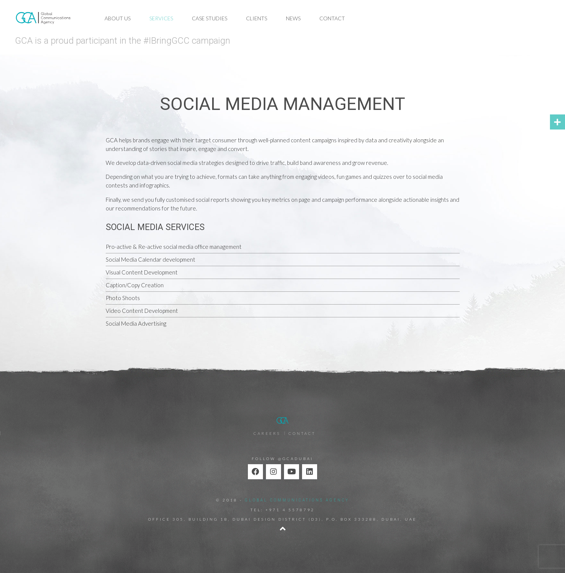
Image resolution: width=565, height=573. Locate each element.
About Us (118, 18)
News (293, 18)
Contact (332, 18)
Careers (267, 433)
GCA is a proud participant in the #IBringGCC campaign (122, 40)
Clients (256, 18)
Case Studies (209, 18)
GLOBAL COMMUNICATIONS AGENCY (297, 500)
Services (161, 18)
